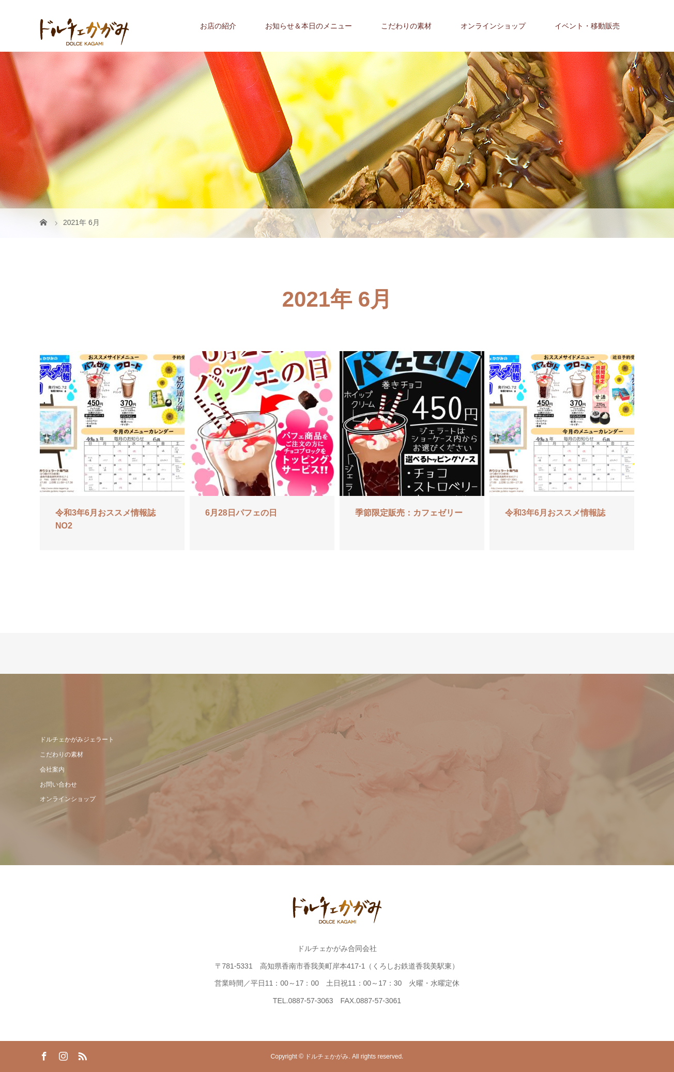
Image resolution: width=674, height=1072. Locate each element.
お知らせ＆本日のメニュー (308, 26)
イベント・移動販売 (587, 26)
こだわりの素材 (406, 26)
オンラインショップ (493, 26)
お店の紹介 (218, 26)
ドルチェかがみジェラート (77, 739)
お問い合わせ (58, 784)
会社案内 (52, 769)
